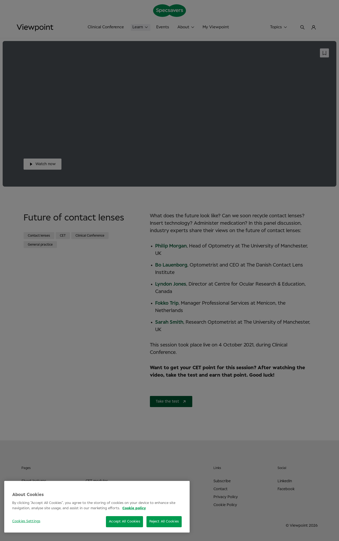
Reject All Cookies (164, 521)
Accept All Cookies (124, 521)
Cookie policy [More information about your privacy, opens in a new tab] (134, 508)
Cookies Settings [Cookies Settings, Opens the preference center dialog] (26, 521)
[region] (97, 507)
